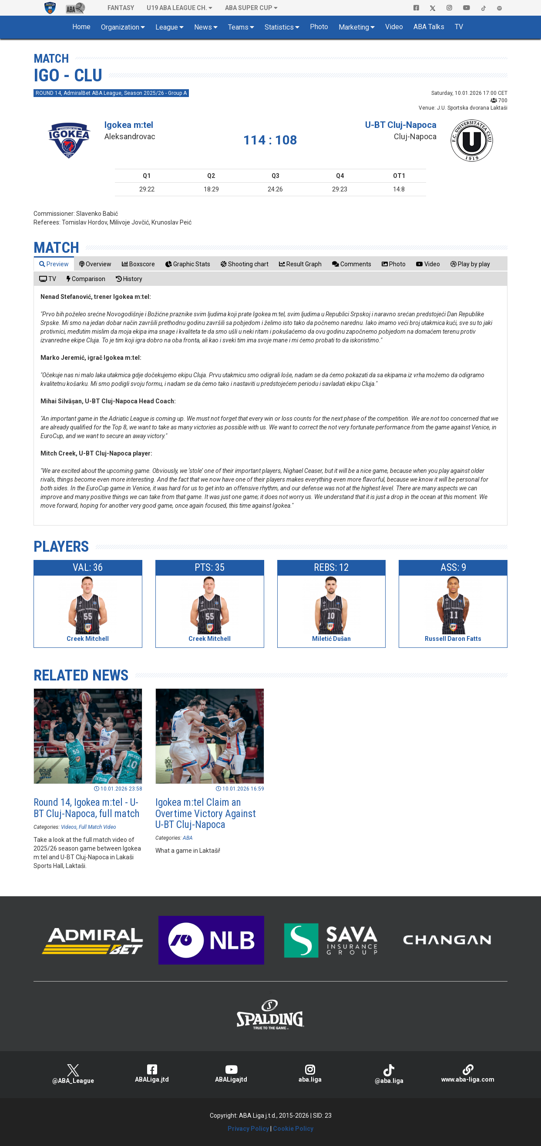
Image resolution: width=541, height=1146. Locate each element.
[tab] (54, 263)
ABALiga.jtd (152, 1073)
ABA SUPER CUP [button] (248, 7)
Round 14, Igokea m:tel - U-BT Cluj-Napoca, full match (86, 808)
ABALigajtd (231, 1073)
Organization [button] (120, 27)
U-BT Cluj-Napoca (401, 125)
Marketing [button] (354, 27)
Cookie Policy (293, 1128)
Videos (69, 827)
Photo (319, 27)
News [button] (203, 27)
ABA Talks (428, 27)
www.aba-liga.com (468, 1073)
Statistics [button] (279, 27)
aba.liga (310, 1073)
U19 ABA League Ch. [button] (177, 7)
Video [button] (394, 27)
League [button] (166, 27)
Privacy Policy (248, 1128)
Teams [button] (238, 27)
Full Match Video (97, 827)
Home (81, 27)
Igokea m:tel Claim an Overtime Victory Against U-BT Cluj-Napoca (205, 814)
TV (459, 27)
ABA (188, 838)
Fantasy (121, 7)
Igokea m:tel (128, 125)
